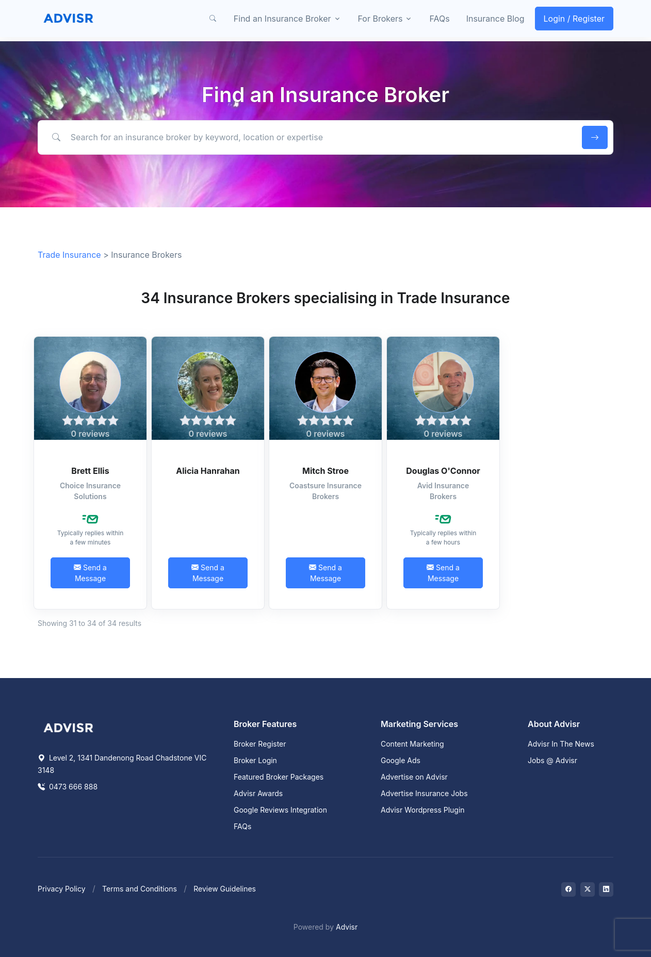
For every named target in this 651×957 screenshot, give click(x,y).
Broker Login (255, 760)
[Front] (69, 18)
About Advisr (554, 724)
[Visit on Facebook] (568, 889)
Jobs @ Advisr (552, 760)
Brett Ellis (90, 471)
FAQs (439, 18)
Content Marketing (412, 743)
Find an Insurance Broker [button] (282, 18)
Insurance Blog (495, 18)
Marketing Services (419, 724)
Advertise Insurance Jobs (424, 793)
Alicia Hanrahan (207, 471)
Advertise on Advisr (414, 776)
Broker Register (260, 743)
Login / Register (574, 18)
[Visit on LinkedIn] (606, 889)
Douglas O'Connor (443, 471)
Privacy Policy (62, 888)
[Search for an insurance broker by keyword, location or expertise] (308, 137)
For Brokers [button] (380, 18)
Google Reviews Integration (280, 809)
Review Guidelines (224, 888)
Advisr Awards (258, 793)
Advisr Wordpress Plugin (423, 809)
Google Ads (400, 760)
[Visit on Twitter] (587, 889)
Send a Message (90, 573)
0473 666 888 (67, 786)
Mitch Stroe (325, 471)
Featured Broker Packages (278, 776)
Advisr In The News (561, 743)
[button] (213, 18)
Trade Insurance (69, 255)
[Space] (69, 727)
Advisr (346, 926)
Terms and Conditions (139, 888)
